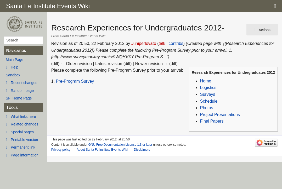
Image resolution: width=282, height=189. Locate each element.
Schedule (209, 101)
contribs (176, 43)
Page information (24, 155)
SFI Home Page (19, 98)
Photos (206, 108)
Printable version (24, 140)
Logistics (208, 87)
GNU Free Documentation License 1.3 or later (120, 144)
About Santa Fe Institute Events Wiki (102, 149)
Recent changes (24, 83)
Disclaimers (142, 149)
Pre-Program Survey (75, 81)
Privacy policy (60, 149)
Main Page (14, 59)
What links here (23, 116)
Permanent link (23, 147)
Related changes (24, 124)
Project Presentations (220, 114)
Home (205, 81)
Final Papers (212, 121)
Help (14, 67)
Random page (22, 90)
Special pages (22, 132)
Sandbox (13, 75)
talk (162, 43)
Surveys (207, 94)
